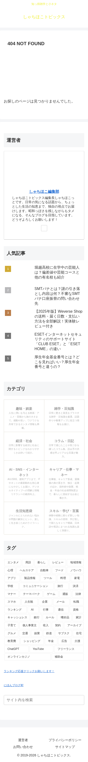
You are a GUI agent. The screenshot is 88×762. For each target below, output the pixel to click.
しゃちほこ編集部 (44, 192)
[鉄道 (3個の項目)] (48, 633)
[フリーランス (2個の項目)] (69, 649)
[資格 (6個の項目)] (77, 609)
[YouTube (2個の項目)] (41, 649)
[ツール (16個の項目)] (48, 578)
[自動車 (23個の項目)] (44, 570)
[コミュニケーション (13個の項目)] (36, 586)
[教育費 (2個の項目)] (11, 641)
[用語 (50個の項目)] (27, 562)
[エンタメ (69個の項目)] (12, 562)
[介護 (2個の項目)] (77, 641)
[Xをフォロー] (44, 228)
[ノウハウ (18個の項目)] (75, 570)
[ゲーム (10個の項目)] (51, 594)
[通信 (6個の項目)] (62, 609)
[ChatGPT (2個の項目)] (16, 649)
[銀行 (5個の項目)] (36, 617)
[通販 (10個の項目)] (65, 594)
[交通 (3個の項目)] (24, 633)
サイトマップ (65, 747)
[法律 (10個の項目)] (78, 594)
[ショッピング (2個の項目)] (32, 641)
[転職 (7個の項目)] (77, 601)
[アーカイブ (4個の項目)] (74, 625)
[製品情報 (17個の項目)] (30, 578)
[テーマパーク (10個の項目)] (31, 594)
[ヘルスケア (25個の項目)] (26, 570)
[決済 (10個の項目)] (76, 586)
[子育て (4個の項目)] (11, 625)
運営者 (23, 740)
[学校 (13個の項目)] (11, 586)
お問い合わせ (23, 747)
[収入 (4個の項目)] (45, 625)
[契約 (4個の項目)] (57, 625)
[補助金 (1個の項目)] (68, 656)
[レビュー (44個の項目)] (57, 562)
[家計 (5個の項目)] (78, 617)
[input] (44, 700)
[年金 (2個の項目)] (51, 641)
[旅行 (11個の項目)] (61, 586)
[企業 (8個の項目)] (45, 601)
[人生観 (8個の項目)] (29, 601)
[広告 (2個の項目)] (64, 641)
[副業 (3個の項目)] (36, 633)
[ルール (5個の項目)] (50, 617)
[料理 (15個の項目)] (63, 578)
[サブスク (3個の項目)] (63, 633)
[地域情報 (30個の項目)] (75, 562)
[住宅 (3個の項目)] (78, 633)
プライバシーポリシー (65, 740)
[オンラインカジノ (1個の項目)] (27, 656)
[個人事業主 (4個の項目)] (29, 625)
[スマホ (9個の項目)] (12, 601)
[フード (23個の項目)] (59, 570)
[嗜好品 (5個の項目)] (64, 617)
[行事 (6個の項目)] (47, 609)
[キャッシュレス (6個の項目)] (17, 617)
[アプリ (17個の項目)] (12, 578)
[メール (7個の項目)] (61, 601)
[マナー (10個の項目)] (11, 594)
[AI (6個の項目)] (33, 609)
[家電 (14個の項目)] (77, 578)
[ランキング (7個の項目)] (15, 609)
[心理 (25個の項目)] (9, 570)
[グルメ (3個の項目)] (11, 633)
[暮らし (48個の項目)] (41, 562)
